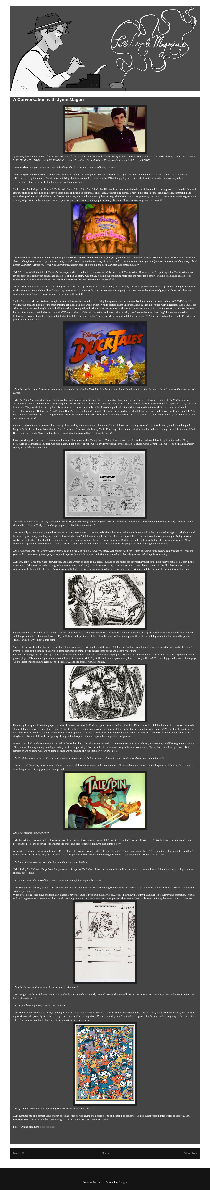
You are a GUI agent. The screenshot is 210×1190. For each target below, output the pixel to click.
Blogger (123, 1182)
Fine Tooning (47, 1126)
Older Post (190, 1153)
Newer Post (20, 1153)
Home (105, 1153)
